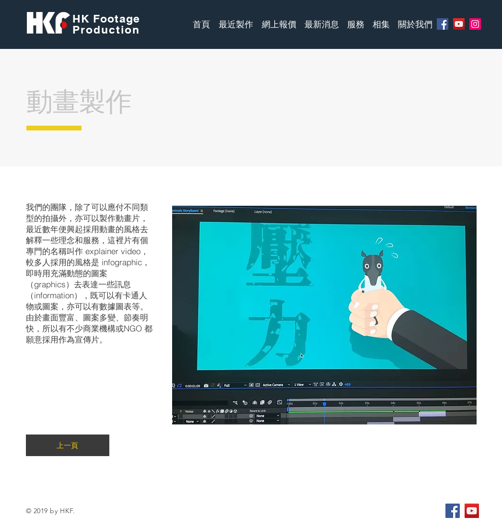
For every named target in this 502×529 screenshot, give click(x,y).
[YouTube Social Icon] (472, 511)
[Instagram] (475, 24)
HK (82, 18)
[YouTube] (459, 24)
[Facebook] (442, 24)
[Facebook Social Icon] (452, 511)
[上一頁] (67, 445)
